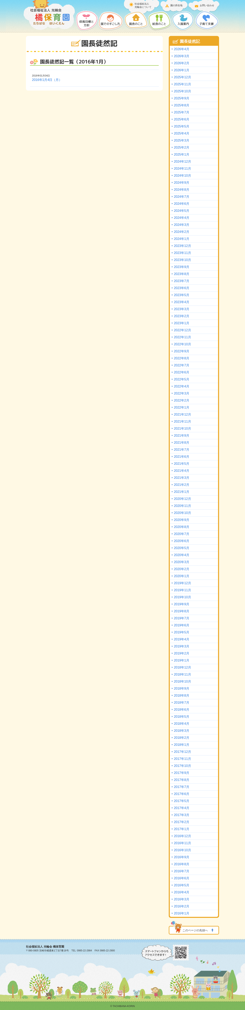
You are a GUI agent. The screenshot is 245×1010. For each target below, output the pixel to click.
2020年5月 (181, 548)
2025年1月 (181, 154)
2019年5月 (181, 632)
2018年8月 (181, 695)
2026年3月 (181, 56)
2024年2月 (181, 231)
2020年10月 (182, 513)
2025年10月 (182, 91)
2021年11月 (182, 421)
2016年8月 (181, 864)
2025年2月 (181, 147)
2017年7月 (181, 787)
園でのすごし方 (111, 20)
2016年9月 (181, 857)
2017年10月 (182, 765)
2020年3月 (181, 562)
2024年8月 (181, 189)
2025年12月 (182, 77)
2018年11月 (182, 674)
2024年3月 (181, 224)
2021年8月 (181, 442)
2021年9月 (181, 435)
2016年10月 (182, 850)
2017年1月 (181, 829)
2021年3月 (181, 477)
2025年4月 (181, 133)
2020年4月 (181, 555)
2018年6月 (181, 709)
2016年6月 (181, 878)
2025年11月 (182, 84)
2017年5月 (181, 801)
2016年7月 (181, 871)
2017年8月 (181, 780)
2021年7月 (181, 449)
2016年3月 (181, 899)
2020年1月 (181, 576)
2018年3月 (181, 730)
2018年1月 (181, 744)
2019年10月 (182, 597)
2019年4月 (181, 639)
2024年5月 (181, 210)
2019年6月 (181, 625)
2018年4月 (181, 723)
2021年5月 (181, 463)
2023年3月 (181, 309)
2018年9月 (181, 688)
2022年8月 (181, 358)
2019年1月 (181, 660)
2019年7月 (181, 618)
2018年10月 (182, 681)
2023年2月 (181, 316)
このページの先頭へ (195, 930)
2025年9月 (181, 98)
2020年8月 (181, 527)
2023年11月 (182, 253)
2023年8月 (181, 274)
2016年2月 (181, 906)
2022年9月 (181, 351)
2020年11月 (182, 506)
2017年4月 (181, 808)
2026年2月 (181, 63)
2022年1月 (181, 407)
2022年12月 (182, 330)
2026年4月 (181, 49)
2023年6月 (181, 288)
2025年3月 (181, 140)
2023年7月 (181, 281)
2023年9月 (181, 267)
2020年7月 (181, 534)
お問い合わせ (207, 5)
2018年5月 (181, 716)
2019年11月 (182, 590)
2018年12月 (182, 667)
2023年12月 (182, 246)
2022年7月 (181, 365)
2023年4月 (181, 302)
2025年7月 (181, 112)
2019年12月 (182, 583)
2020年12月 (182, 498)
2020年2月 (181, 569)
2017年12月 (182, 751)
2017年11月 (182, 758)
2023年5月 (181, 295)
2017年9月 (181, 773)
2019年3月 (181, 646)
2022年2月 (181, 400)
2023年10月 (182, 260)
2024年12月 (182, 161)
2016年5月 (181, 885)
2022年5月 (181, 379)
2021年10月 (182, 428)
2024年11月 (182, 168)
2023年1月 (181, 323)
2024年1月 (181, 239)
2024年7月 (181, 196)
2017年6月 (181, 794)
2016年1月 (181, 913)
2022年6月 (181, 372)
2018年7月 (181, 702)
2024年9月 (181, 182)
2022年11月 (182, 337)
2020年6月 (181, 541)
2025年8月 (181, 105)
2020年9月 (181, 520)
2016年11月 (182, 843)
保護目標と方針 (87, 20)
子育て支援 (207, 20)
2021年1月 (181, 491)
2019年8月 (181, 611)
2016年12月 (182, 836)
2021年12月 (182, 414)
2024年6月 (181, 203)
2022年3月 (181, 393)
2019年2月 (181, 653)
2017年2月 (181, 822)
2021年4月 (181, 470)
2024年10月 (182, 175)
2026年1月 (181, 70)
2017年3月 (181, 815)
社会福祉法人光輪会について (143, 5)
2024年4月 (181, 217)
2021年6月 (181, 456)
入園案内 (183, 20)
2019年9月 (181, 604)
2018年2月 (181, 737)
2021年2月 (181, 484)
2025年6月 (181, 119)
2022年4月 (181, 386)
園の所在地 (176, 5)
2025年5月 (181, 126)
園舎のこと (136, 20)
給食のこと (159, 20)
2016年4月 (181, 892)
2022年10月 (182, 344)
